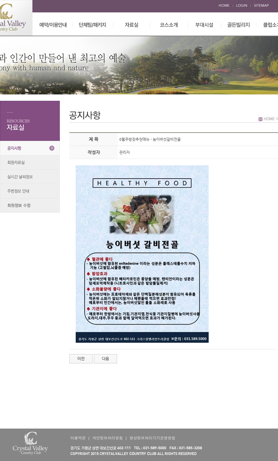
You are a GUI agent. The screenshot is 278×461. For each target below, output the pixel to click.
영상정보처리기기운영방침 (152, 437)
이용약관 (78, 437)
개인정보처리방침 (107, 437)
